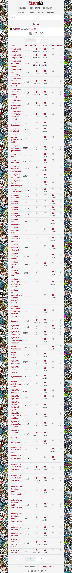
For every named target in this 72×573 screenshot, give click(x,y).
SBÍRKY (41, 12)
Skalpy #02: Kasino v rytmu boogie (16, 183)
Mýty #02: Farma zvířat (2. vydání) (16, 424)
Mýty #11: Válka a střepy (15, 355)
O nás (43, 567)
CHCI (53, 45)
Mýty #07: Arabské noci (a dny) (16, 384)
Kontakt (50, 567)
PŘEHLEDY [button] (47, 8)
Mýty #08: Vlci (16, 377)
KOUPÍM (60, 45)
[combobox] (36, 17)
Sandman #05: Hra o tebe (15, 264)
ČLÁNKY (50, 12)
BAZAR (32, 12)
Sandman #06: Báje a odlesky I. (15, 256)
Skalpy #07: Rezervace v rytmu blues (16, 148)
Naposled (14, 321)
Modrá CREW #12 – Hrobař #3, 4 (16, 449)
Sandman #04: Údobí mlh (15, 273)
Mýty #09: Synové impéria (15, 369)
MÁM (45, 45)
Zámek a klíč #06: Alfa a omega (16, 63)
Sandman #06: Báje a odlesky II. (15, 247)
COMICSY (22, 8)
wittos (16, 28)
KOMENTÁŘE (35, 8)
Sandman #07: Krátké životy (15, 239)
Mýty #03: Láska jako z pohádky (16, 415)
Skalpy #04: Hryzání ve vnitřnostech (16, 168)
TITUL (13, 45)
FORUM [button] (21, 12)
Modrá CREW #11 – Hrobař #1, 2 (16, 458)
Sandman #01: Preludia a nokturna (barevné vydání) (16, 311)
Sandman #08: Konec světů (15, 230)
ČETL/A (37, 45)
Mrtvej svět (15, 442)
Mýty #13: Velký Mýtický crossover (16, 340)
